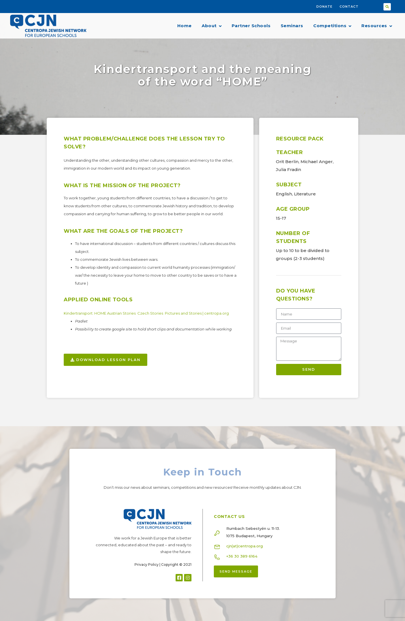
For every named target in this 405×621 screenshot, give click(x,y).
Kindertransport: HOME (85, 313)
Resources (376, 25)
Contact (349, 6)
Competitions (332, 25)
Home (184, 25)
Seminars (292, 25)
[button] (387, 6)
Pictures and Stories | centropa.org (197, 313)
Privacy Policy (147, 564)
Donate (324, 6)
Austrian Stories (122, 313)
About (211, 25)
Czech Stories (150, 313)
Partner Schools (251, 25)
